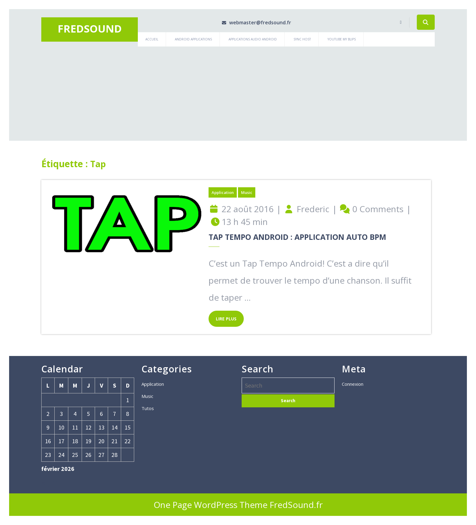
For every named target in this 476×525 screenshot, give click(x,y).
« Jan (50, 482)
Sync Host (302, 39)
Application (223, 192)
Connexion (352, 384)
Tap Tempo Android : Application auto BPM (297, 237)
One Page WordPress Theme (210, 504)
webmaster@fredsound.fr (252, 22)
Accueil (151, 39)
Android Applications (193, 39)
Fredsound (90, 29)
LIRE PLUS (222, 316)
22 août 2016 (248, 209)
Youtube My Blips (342, 39)
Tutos (147, 408)
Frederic (313, 209)
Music (246, 192)
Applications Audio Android (253, 39)
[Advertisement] (238, 92)
